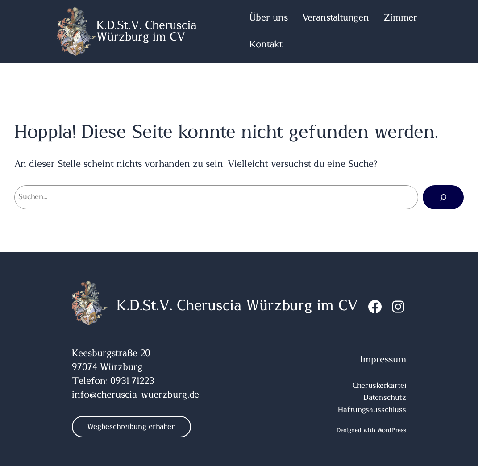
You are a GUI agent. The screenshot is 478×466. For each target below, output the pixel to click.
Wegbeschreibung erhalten (131, 426)
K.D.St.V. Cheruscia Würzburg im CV (146, 31)
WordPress (391, 430)
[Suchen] (443, 197)
